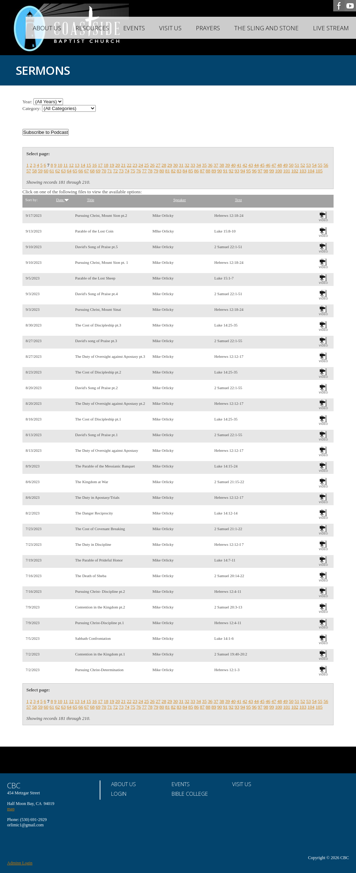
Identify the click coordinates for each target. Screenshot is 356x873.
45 (262, 165)
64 (69, 170)
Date (62, 200)
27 (158, 165)
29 (169, 165)
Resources (92, 28)
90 (219, 170)
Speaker (179, 200)
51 (297, 165)
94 (242, 170)
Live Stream (331, 28)
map (11, 808)
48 (279, 165)
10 (60, 165)
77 (144, 170)
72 (115, 170)
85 (190, 170)
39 (227, 165)
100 (278, 170)
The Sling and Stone (266, 28)
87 (202, 170)
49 (285, 165)
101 (286, 170)
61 (51, 170)
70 (103, 170)
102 (294, 170)
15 (89, 165)
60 (46, 170)
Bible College (190, 793)
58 (34, 170)
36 (210, 165)
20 (117, 165)
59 (40, 170)
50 (291, 165)
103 (303, 170)
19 (112, 165)
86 (196, 170)
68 (92, 170)
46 (268, 165)
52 (302, 165)
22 (129, 165)
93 (237, 170)
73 (121, 170)
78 (150, 170)
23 (135, 165)
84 (185, 170)
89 (213, 170)
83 (179, 170)
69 (98, 170)
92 (231, 170)
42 (244, 165)
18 (106, 165)
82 (173, 170)
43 (250, 165)
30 (175, 165)
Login (118, 793)
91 (225, 170)
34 (198, 165)
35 (204, 165)
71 (110, 170)
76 (138, 170)
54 (314, 165)
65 (75, 170)
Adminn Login (19, 863)
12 (71, 165)
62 (57, 170)
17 (100, 165)
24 (140, 165)
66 (80, 170)
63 (63, 170)
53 (308, 165)
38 (221, 165)
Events (134, 28)
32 (187, 165)
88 (208, 170)
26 (152, 165)
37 (216, 165)
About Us (47, 28)
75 (133, 170)
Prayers (208, 28)
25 (146, 165)
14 (82, 165)
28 (164, 165)
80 (161, 170)
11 (65, 165)
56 (326, 165)
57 (28, 170)
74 (127, 170)
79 (156, 170)
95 (248, 170)
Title (90, 200)
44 (256, 165)
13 (77, 165)
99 (271, 170)
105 (319, 170)
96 (254, 170)
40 (233, 165)
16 (94, 165)
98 (265, 170)
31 (181, 165)
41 (239, 165)
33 (192, 165)
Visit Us (170, 28)
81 (167, 170)
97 (260, 170)
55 (320, 165)
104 (311, 170)
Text (238, 200)
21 (123, 165)
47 (274, 165)
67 (86, 170)
